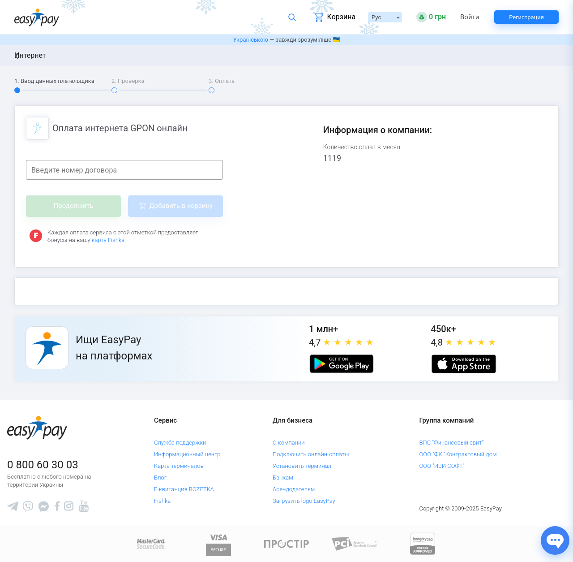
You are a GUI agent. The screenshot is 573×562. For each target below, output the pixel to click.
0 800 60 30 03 (42, 464)
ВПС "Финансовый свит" (451, 442)
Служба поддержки (180, 442)
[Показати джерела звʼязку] (555, 540)
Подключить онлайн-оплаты (311, 454)
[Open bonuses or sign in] (431, 17)
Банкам (283, 477)
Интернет (30, 55)
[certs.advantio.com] (422, 543)
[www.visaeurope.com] (218, 543)
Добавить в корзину (181, 206)
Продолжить (74, 206)
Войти (469, 17)
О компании (289, 442)
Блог (160, 477)
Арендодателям (294, 489)
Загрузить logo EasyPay (304, 500)
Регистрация (526, 17)
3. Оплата (222, 81)
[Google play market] (341, 363)
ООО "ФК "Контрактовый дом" (459, 454)
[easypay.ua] (36, 17)
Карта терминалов (179, 466)
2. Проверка (128, 81)
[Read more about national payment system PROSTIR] (286, 543)
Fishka (162, 500)
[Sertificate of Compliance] (354, 543)
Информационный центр (187, 454)
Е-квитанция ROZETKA (184, 489)
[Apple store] (463, 363)
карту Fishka (108, 240)
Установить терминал (302, 466)
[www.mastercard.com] (151, 543)
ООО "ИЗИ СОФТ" (442, 466)
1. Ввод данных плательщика (54, 81)
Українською (250, 39)
